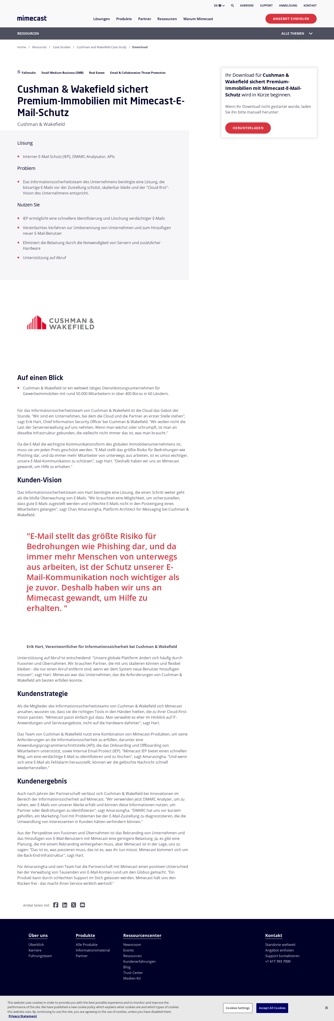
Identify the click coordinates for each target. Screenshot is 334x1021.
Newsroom (132, 944)
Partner (82, 955)
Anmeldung (288, 5)
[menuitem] (101, 21)
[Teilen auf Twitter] (73, 905)
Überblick (36, 944)
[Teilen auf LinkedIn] (64, 905)
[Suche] (232, 5)
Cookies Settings (238, 1008)
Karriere (247, 5)
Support (266, 5)
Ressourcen (132, 955)
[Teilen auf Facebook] (55, 905)
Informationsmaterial (93, 950)
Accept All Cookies (272, 1008)
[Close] (326, 1008)
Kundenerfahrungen (139, 961)
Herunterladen (248, 128)
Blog (127, 967)
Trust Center (133, 972)
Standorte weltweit (280, 944)
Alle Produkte (87, 944)
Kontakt (310, 5)
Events (128, 950)
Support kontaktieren (282, 955)
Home (21, 47)
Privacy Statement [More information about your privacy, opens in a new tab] (23, 1016)
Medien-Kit (132, 978)
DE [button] (219, 5)
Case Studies (61, 47)
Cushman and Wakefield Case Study (102, 47)
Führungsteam (40, 955)
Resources (39, 47)
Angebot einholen (291, 18)
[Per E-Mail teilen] (82, 905)
